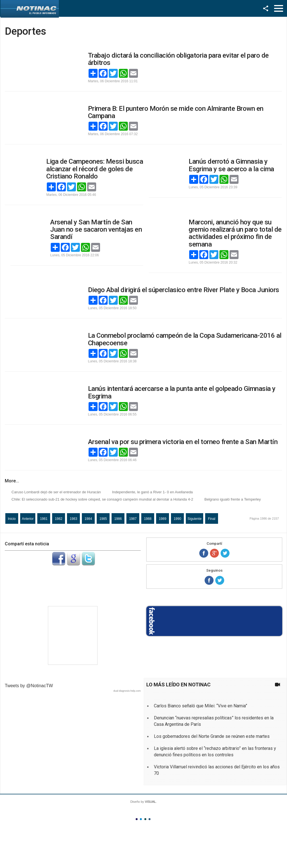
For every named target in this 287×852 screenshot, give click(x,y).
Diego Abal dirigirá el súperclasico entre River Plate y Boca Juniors (183, 290)
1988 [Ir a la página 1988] (148, 519)
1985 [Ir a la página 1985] (103, 519)
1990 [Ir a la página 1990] (177, 519)
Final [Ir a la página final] (211, 519)
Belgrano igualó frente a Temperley (232, 499)
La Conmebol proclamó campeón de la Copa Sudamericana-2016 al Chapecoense (184, 339)
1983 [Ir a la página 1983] (73, 519)
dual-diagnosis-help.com (127, 690)
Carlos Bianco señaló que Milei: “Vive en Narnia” (200, 705)
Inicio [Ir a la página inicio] (12, 519)
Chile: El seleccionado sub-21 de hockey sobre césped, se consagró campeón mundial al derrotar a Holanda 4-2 (102, 499)
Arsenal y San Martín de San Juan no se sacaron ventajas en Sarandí (96, 229)
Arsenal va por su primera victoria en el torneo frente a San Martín (183, 442)
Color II (141, 819)
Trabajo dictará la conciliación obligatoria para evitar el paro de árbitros (178, 59)
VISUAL (150, 801)
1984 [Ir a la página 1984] (88, 519)
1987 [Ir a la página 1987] (133, 519)
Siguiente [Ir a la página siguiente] (195, 519)
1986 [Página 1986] (118, 519)
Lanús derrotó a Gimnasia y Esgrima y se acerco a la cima (231, 165)
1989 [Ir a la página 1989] (162, 519)
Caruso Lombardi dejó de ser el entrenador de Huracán (56, 492)
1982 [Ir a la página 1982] (59, 519)
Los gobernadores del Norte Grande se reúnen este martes (212, 736)
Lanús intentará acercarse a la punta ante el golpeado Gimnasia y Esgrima (182, 392)
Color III (145, 819)
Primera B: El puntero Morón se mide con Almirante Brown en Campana (175, 112)
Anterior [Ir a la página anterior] (28, 519)
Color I (137, 819)
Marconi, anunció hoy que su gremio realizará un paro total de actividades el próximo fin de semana (235, 233)
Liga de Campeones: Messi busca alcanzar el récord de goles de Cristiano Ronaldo (94, 169)
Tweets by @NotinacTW (29, 685)
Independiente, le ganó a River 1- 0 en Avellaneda (152, 492)
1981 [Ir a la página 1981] (44, 519)
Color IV (150, 819)
